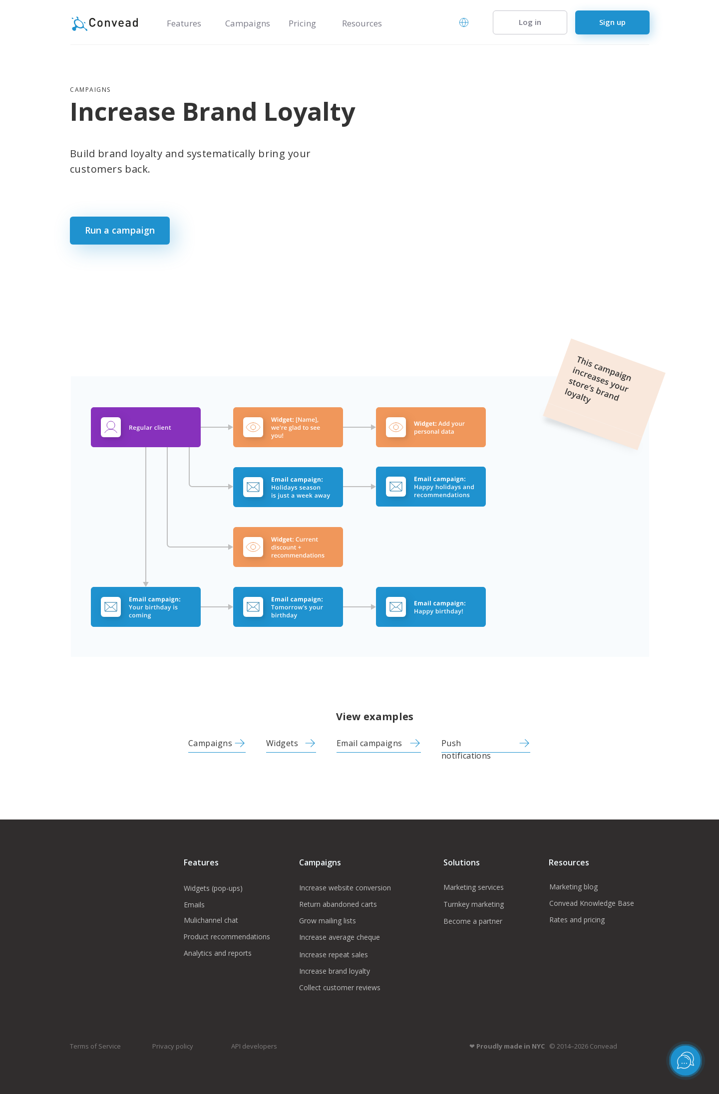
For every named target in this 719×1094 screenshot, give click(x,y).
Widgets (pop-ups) (213, 888)
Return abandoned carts (338, 904)
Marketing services (473, 887)
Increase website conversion (345, 887)
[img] (240, 743)
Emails (194, 904)
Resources (362, 23)
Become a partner (472, 921)
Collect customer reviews (339, 987)
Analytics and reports (218, 953)
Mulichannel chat (211, 920)
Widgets (282, 743)
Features (184, 23)
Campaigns (247, 23)
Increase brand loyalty (334, 971)
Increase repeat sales (333, 954)
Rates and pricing (577, 919)
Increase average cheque (339, 937)
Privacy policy (172, 1046)
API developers (254, 1046)
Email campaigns (369, 743)
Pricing (302, 23)
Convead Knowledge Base (591, 903)
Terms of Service (95, 1046)
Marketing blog (574, 886)
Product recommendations (226, 936)
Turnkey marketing (473, 904)
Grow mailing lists (327, 920)
